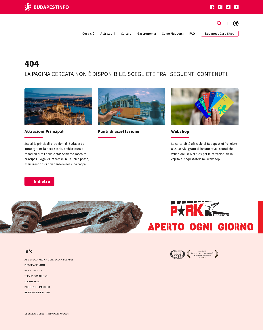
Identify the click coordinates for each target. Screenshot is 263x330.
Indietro (39, 181)
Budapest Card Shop (220, 33)
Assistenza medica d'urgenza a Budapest (49, 259)
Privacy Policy (33, 270)
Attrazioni (107, 33)
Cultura (126, 33)
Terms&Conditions (35, 276)
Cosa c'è (88, 33)
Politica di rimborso (37, 287)
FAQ (192, 33)
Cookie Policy (33, 281)
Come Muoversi (173, 33)
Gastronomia (146, 33)
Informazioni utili (35, 265)
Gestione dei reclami (37, 292)
